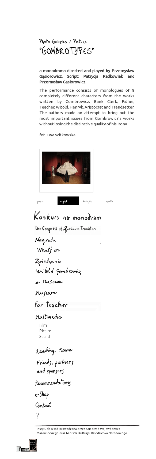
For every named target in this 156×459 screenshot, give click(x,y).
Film (43, 325)
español (109, 201)
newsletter (33, 445)
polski (40, 201)
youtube (25, 445)
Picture (45, 331)
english (63, 201)
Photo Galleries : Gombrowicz (25, 36)
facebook (19, 445)
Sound (44, 336)
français (87, 201)
